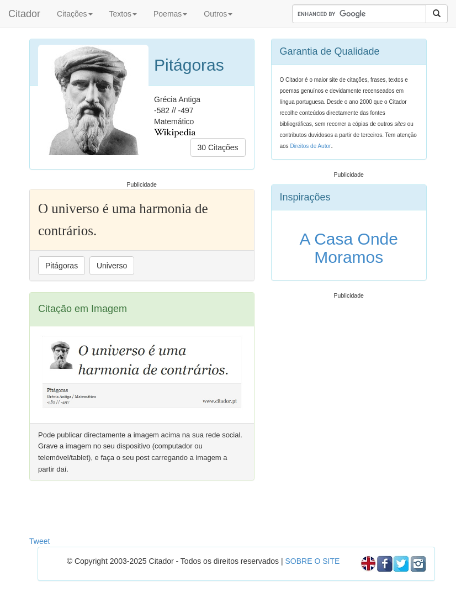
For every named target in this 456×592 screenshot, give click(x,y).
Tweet (39, 541)
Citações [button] (74, 13)
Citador (24, 13)
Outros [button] (218, 13)
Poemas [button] (170, 13)
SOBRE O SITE (312, 561)
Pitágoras (61, 265)
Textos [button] (123, 13)
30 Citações (218, 147)
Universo (112, 265)
